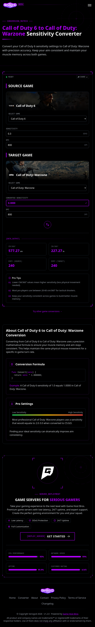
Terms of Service (77, 597)
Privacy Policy (58, 597)
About (34, 597)
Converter (23, 597)
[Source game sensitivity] (47, 134)
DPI (7, 140)
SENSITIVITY (12, 129)
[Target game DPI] (47, 214)
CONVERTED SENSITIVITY (17, 198)
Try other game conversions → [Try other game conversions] (47, 311)
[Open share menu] (82, 77)
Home (12, 597)
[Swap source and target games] (47, 224)
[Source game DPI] (47, 145)
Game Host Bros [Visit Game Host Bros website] (71, 613)
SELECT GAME (14, 114)
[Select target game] (47, 188)
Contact (44, 597)
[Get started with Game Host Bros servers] (47, 536)
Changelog (47, 603)
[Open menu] (89, 5)
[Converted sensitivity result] (47, 203)
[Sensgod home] (10, 5)
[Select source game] (47, 119)
